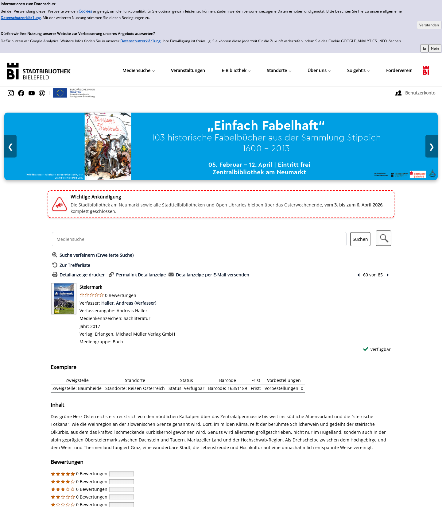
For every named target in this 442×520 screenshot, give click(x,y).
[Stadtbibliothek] (38, 70)
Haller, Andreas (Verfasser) (128, 303)
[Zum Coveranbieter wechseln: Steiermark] (63, 298)
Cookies (85, 11)
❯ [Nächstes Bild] (431, 146)
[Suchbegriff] (199, 239)
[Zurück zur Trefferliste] (71, 265)
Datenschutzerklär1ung (21, 17)
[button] (383, 238)
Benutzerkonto (420, 93)
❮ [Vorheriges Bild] (10, 146)
